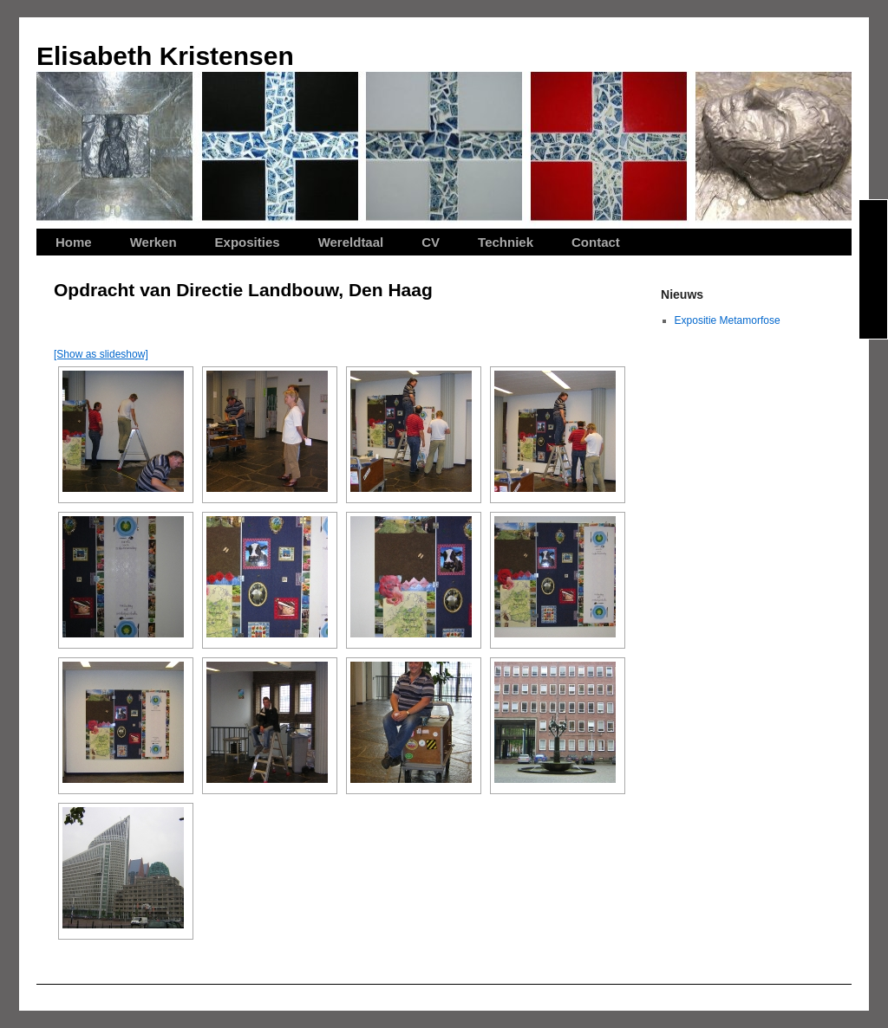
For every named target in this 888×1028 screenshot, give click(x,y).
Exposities (247, 242)
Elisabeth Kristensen (165, 56)
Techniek (505, 242)
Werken (153, 242)
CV (430, 242)
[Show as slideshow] (101, 354)
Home (74, 242)
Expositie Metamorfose (727, 320)
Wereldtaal (351, 242)
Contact (595, 242)
